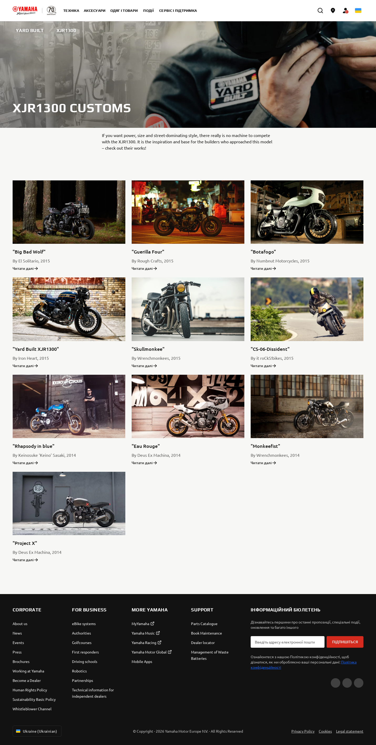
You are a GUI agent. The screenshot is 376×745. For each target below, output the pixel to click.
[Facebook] (347, 683)
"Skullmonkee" (148, 349)
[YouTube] (335, 683)
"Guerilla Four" (148, 252)
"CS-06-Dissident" (270, 349)
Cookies (325, 731)
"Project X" (25, 543)
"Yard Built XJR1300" (36, 349)
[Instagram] (358, 683)
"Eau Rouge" (146, 446)
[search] (320, 10)
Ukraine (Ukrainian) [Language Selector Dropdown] (36, 731)
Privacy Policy (303, 731)
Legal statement (349, 731)
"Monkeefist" (265, 446)
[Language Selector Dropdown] (358, 10)
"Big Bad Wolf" (29, 252)
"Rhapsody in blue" (33, 446)
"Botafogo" (263, 252)
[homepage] (25, 10)
